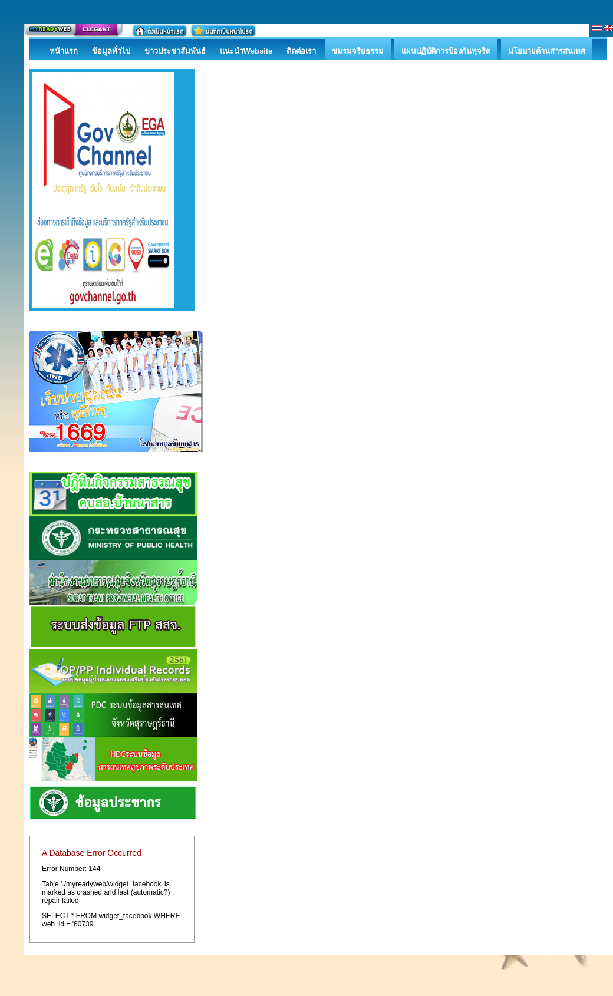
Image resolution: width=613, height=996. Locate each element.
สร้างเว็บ (73, 30)
